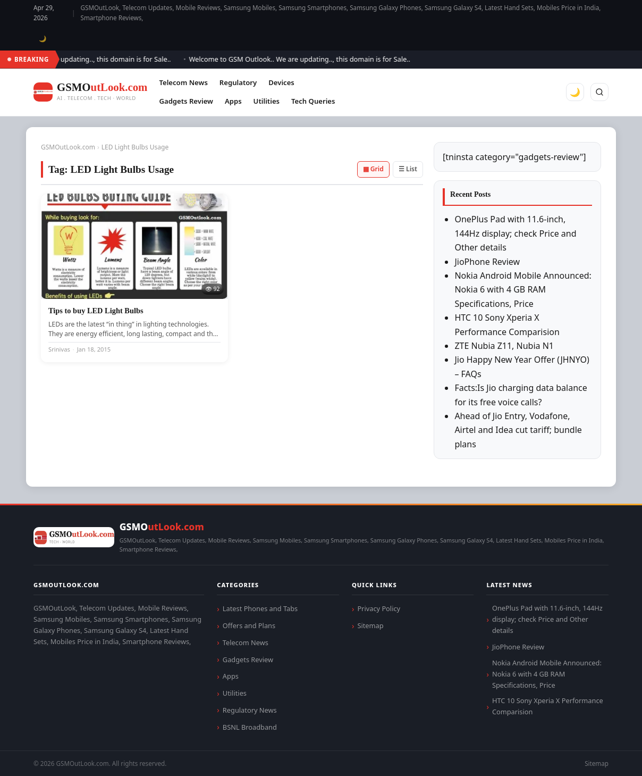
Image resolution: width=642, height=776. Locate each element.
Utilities (267, 101)
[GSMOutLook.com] (90, 92)
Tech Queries (313, 101)
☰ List (408, 168)
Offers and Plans (249, 625)
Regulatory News (250, 710)
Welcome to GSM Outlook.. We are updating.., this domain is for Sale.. (304, 59)
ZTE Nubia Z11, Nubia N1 (504, 346)
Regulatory (238, 82)
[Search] (599, 92)
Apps (233, 101)
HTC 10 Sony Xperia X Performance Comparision (547, 706)
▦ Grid (373, 168)
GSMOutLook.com (68, 147)
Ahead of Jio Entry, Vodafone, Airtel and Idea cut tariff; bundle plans (517, 430)
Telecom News (183, 82)
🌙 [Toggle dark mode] (43, 39)
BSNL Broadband (250, 727)
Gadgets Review (186, 101)
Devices (281, 82)
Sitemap (370, 625)
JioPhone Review (487, 262)
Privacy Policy (378, 608)
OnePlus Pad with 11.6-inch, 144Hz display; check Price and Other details (515, 233)
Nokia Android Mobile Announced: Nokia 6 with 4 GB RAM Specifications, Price (522, 290)
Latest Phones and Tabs (260, 608)
